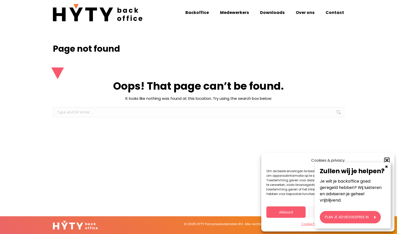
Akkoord (286, 212)
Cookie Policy (311, 224)
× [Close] (386, 192)
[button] (386, 160)
